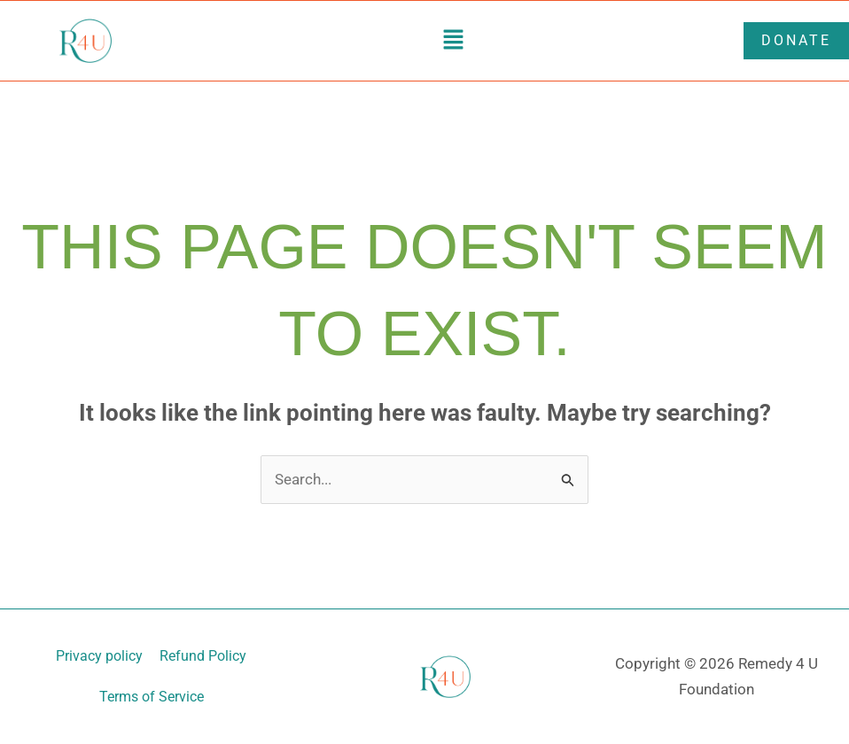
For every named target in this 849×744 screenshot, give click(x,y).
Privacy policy (99, 655)
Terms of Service (151, 696)
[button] (453, 40)
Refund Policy (203, 655)
